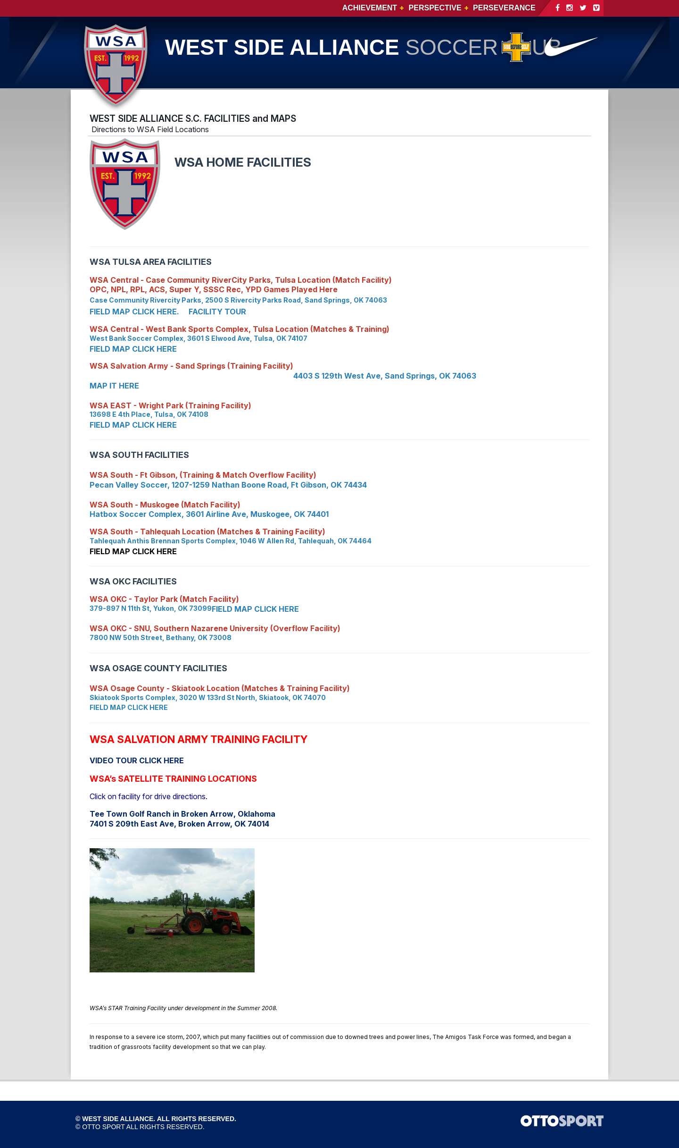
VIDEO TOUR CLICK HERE (137, 760)
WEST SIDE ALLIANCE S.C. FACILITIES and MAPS (193, 118)
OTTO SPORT (103, 1127)
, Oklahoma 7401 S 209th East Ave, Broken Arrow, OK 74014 (182, 818)
